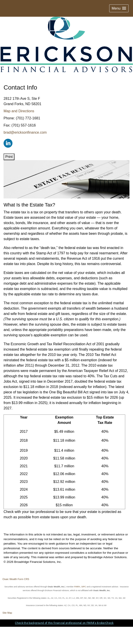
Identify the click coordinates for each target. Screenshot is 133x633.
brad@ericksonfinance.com (25, 132)
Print (9, 157)
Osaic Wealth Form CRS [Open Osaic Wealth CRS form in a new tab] (15, 579)
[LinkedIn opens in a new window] (8, 143)
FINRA (77, 587)
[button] (119, 8)
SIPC (83, 587)
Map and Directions (19, 111)
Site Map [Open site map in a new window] (7, 612)
